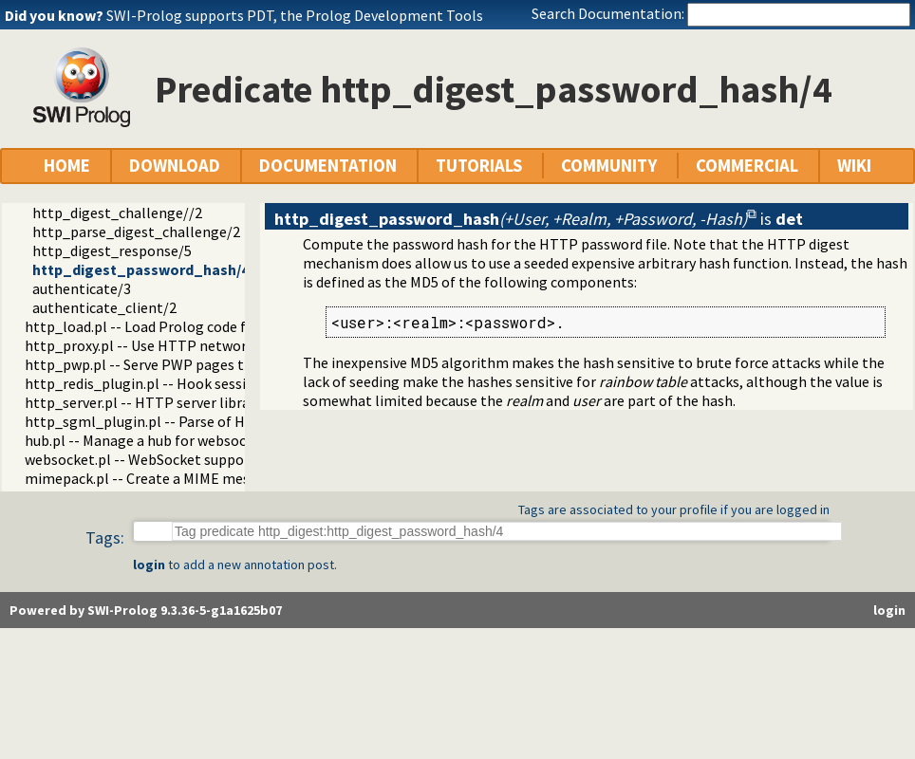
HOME (67, 165)
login (149, 564)
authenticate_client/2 (104, 307)
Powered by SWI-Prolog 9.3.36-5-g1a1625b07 (145, 610)
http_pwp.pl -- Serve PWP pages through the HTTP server (213, 364)
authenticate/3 (81, 288)
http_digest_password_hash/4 (140, 269)
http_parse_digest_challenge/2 (136, 231)
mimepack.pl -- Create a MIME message (152, 478)
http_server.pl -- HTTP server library (143, 402)
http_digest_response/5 (112, 250)
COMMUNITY (609, 165)
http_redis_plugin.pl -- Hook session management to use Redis (230, 383)
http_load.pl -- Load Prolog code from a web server (190, 326)
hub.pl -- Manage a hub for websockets (149, 440)
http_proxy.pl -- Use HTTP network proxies (165, 345)
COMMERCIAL (747, 165)
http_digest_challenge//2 (117, 212)
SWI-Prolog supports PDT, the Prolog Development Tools (294, 15)
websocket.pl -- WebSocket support (140, 459)
